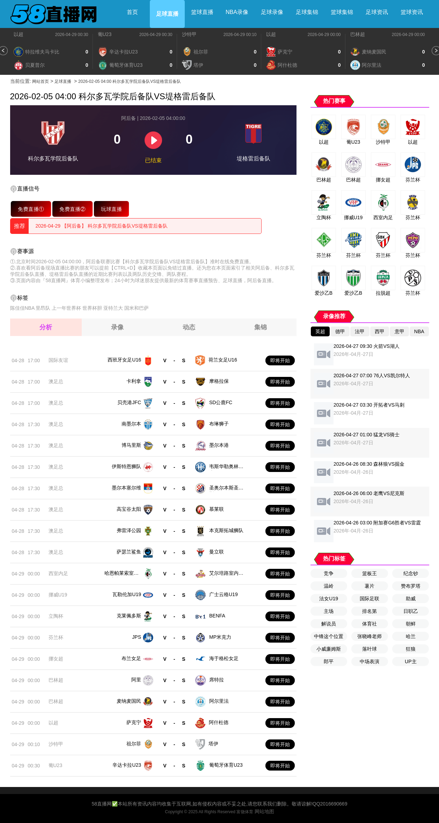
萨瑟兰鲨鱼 (129, 551)
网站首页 (40, 81)
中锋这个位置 (328, 636)
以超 (18, 34)
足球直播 (167, 14)
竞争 (329, 573)
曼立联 (216, 551)
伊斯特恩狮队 (126, 466)
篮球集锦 (342, 12)
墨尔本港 (219, 445)
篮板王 (369, 573)
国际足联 (369, 598)
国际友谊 (58, 360)
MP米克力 (220, 637)
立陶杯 (56, 616)
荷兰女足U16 (222, 360)
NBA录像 (237, 12)
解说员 (328, 624)
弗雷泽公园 (129, 530)
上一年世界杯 (66, 308)
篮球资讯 (412, 12)
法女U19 (328, 598)
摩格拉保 (219, 381)
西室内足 (58, 573)
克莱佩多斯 (129, 615)
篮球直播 (202, 12)
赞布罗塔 (410, 586)
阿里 (136, 679)
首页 (132, 12)
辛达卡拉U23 (126, 765)
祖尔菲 (133, 743)
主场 (329, 611)
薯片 (369, 586)
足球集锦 (307, 12)
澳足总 (56, 381)
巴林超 (357, 34)
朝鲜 (411, 624)
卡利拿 (133, 381)
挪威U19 (58, 594)
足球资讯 (377, 12)
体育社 (369, 624)
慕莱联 (216, 509)
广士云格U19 (223, 594)
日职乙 (410, 611)
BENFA (217, 615)
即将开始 (280, 360)
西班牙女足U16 (124, 360)
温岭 (329, 586)
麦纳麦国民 (129, 701)
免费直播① (30, 209)
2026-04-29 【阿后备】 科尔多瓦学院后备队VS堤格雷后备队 (102, 226)
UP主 (410, 661)
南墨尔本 (131, 424)
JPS (136, 637)
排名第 (369, 611)
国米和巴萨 (136, 308)
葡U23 (105, 34)
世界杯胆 (92, 308)
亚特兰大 (113, 308)
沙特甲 (189, 34)
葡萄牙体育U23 (226, 765)
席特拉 (216, 679)
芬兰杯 (56, 637)
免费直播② (72, 209)
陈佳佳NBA (22, 308)
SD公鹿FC (220, 402)
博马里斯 (131, 445)
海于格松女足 (224, 658)
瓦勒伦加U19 (126, 594)
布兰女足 (131, 658)
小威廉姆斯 (328, 649)
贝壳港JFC (129, 402)
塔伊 (213, 743)
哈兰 (411, 636)
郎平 (329, 661)
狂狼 (411, 649)
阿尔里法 (219, 701)
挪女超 (56, 658)
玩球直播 (111, 209)
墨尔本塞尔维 (126, 488)
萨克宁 (133, 722)
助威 (411, 598)
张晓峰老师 (369, 636)
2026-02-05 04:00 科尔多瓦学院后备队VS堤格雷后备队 (129, 81)
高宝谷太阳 (129, 509)
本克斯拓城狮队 (226, 530)
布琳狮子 (219, 424)
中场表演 (369, 661)
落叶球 (369, 649)
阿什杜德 (218, 722)
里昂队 (43, 308)
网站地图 (264, 811)
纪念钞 (410, 573)
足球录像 (272, 12)
